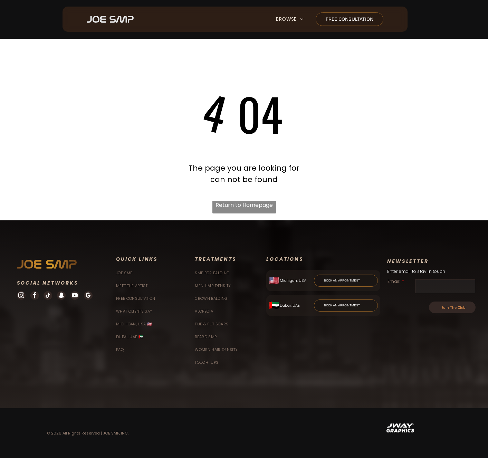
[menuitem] (289, 19)
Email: (393, 281)
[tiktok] (48, 296)
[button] (289, 19)
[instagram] (21, 296)
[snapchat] (61, 296)
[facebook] (34, 296)
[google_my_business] (88, 296)
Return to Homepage (244, 205)
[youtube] (74, 296)
